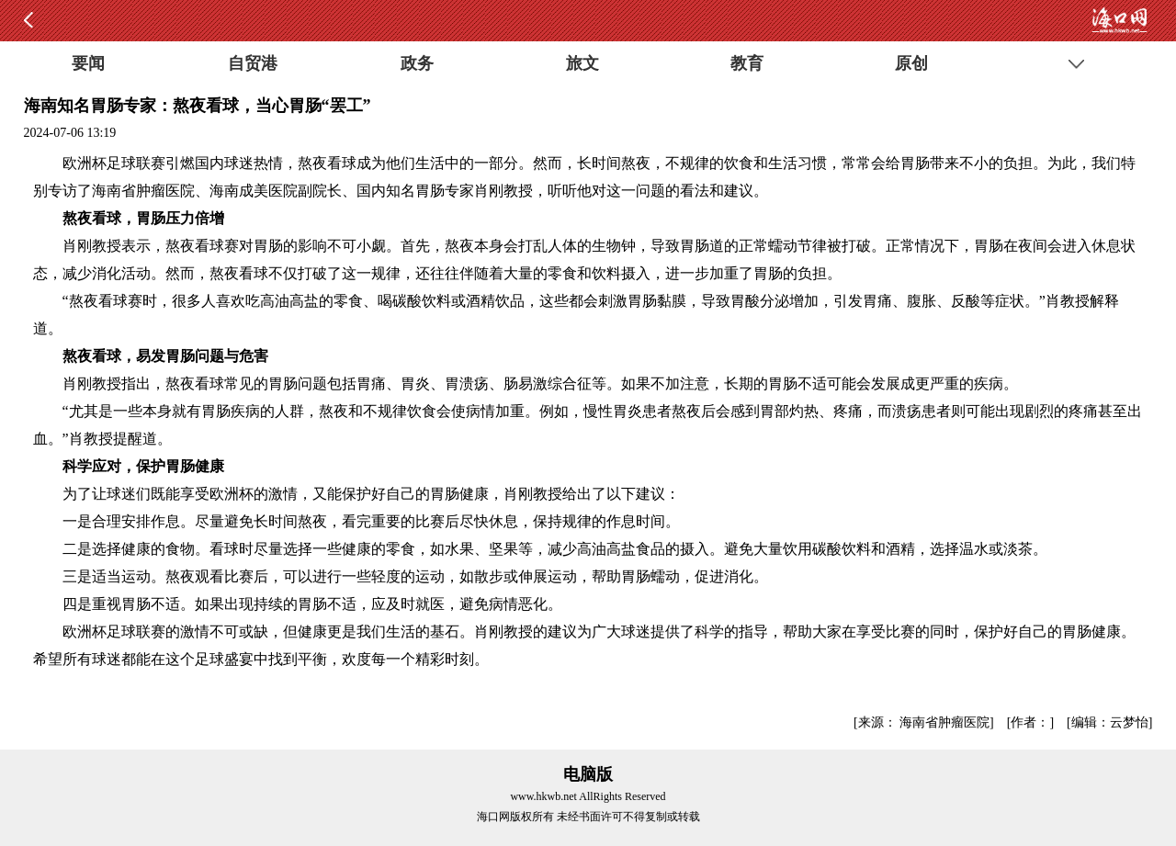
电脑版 (588, 774)
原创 (911, 63)
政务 (417, 63)
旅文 (582, 63)
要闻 (88, 63)
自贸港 (252, 63)
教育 (746, 63)
